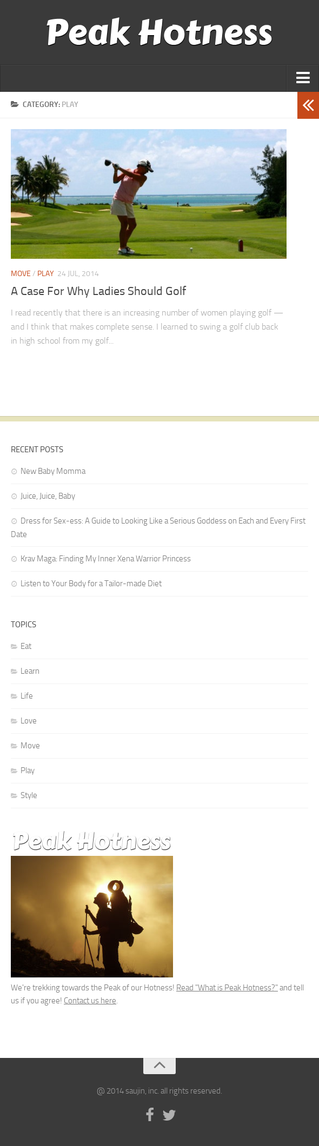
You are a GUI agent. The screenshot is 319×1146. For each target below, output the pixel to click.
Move (21, 273)
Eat (26, 646)
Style (29, 795)
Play (45, 273)
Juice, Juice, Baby (48, 496)
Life (27, 696)
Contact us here (90, 1001)
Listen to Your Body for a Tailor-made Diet (91, 583)
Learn (30, 671)
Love (29, 721)
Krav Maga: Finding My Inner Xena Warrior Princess (106, 559)
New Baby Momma (53, 471)
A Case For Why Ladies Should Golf (98, 291)
